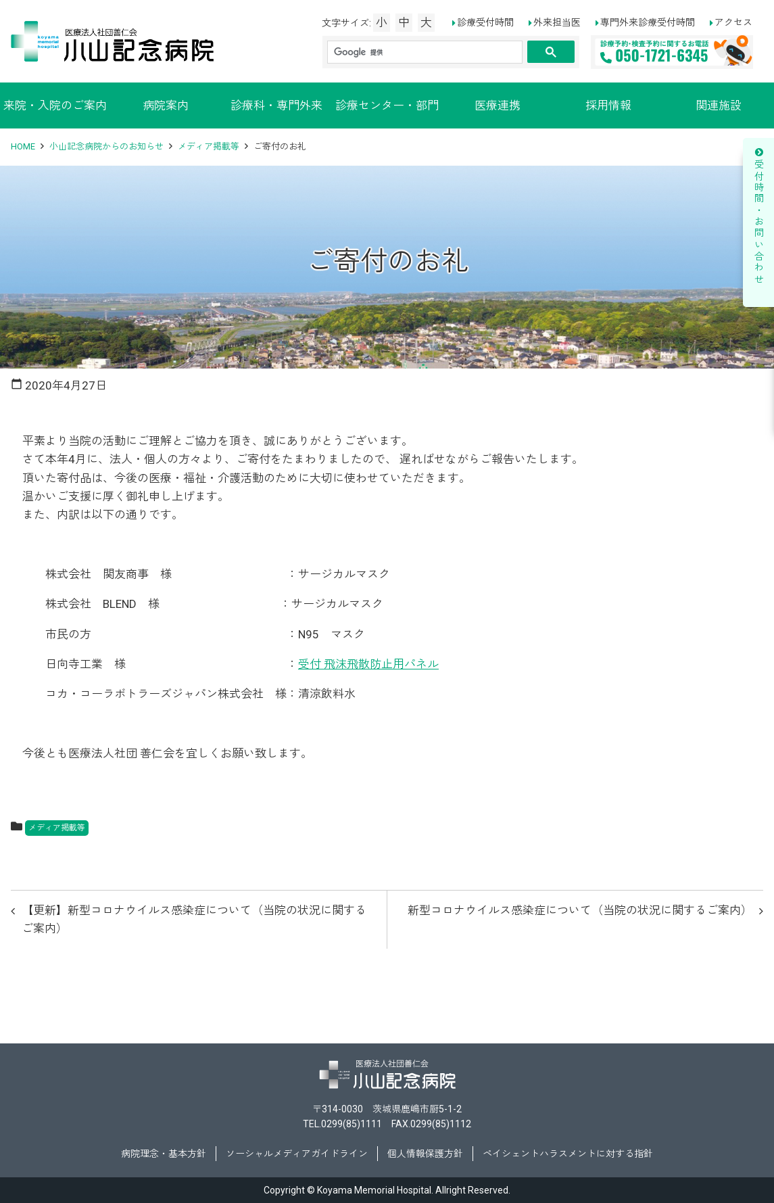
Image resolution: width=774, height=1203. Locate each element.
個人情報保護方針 (425, 1153)
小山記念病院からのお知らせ (106, 146)
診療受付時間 (485, 22)
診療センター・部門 (387, 105)
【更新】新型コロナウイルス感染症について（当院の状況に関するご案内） (194, 919)
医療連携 (498, 105)
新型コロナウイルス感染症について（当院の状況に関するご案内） (580, 910)
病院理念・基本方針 (163, 1153)
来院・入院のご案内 (55, 105)
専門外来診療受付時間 (647, 22)
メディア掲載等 (208, 146)
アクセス (733, 22)
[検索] (423, 52)
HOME (23, 146)
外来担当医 (557, 22)
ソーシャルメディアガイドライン (297, 1153)
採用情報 (608, 105)
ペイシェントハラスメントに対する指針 (568, 1153)
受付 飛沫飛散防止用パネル (368, 664)
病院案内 (166, 105)
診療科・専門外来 (276, 105)
